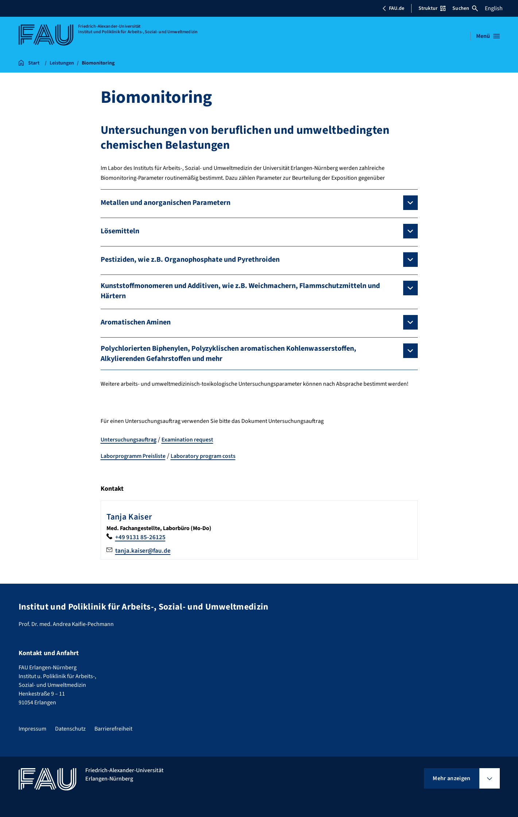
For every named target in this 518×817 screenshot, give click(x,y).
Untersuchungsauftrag (128, 440)
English (494, 8)
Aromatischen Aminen (136, 322)
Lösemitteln (120, 231)
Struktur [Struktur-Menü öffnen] (431, 8)
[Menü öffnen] (488, 36)
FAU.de (393, 8)
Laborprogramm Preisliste (133, 456)
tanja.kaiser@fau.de (143, 550)
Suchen (465, 8)
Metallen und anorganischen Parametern (165, 203)
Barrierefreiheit (113, 729)
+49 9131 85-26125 (140, 537)
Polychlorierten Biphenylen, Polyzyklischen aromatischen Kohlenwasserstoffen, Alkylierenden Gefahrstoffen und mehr (228, 353)
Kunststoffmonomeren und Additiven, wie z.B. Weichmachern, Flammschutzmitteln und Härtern (240, 291)
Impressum (32, 729)
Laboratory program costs (203, 456)
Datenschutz (70, 729)
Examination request (187, 440)
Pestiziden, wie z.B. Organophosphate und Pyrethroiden (190, 259)
